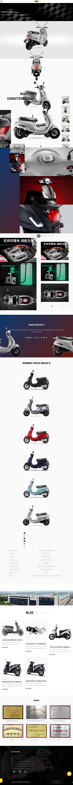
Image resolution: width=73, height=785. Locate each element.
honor (12, 739)
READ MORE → (5, 647)
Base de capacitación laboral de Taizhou (35, 721)
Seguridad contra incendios (12, 721)
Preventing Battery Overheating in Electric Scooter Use (20, 682)
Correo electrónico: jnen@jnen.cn (22, 761)
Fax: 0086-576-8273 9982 (19, 758)
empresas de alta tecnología (59, 721)
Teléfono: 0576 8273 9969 (19, 756)
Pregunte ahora (57, 782)
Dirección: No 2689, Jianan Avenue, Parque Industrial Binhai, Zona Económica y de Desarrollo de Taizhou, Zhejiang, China (24, 766)
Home (2, 14)
